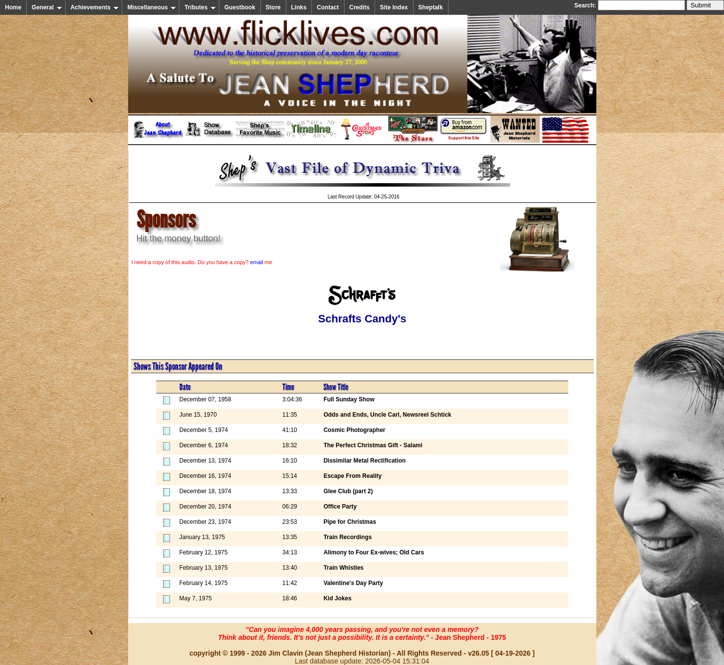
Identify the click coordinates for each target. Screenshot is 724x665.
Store (273, 7)
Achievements (94, 7)
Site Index (394, 7)
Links (299, 7)
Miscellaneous (151, 7)
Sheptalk (430, 7)
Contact (328, 7)
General (47, 7)
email (256, 262)
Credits (359, 7)
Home (13, 7)
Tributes (200, 7)
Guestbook (239, 7)
